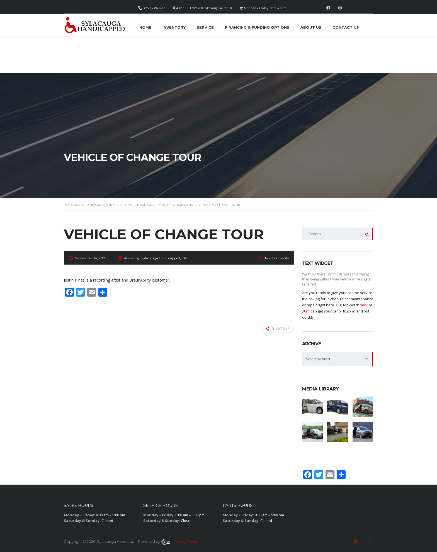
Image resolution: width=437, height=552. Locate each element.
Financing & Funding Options (257, 27)
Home (145, 27)
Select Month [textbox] (318, 359)
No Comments (277, 258)
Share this (277, 328)
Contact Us (345, 27)
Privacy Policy (185, 541)
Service (205, 27)
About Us (310, 27)
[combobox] (337, 359)
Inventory (174, 27)
